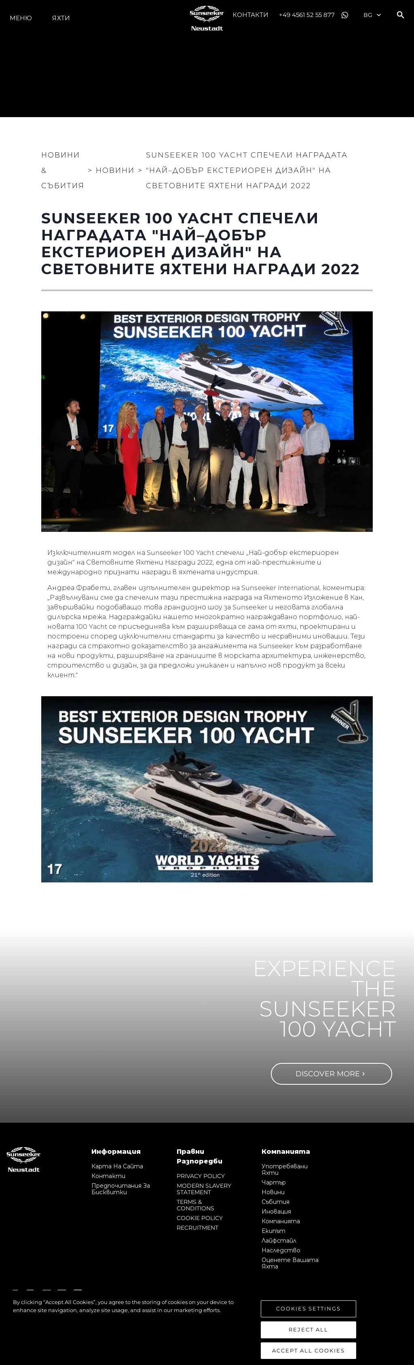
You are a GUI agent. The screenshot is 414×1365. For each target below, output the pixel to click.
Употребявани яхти (285, 1169)
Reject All (308, 1339)
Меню (21, 18)
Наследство (281, 1250)
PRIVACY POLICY (201, 1176)
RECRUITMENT (197, 1227)
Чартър (274, 1182)
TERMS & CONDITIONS (195, 1205)
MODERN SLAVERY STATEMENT (204, 1189)
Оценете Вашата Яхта (290, 1263)
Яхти (61, 18)
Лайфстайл (279, 1240)
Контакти (250, 15)
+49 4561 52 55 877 (307, 15)
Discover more (331, 1073)
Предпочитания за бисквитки (120, 1189)
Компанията (281, 1221)
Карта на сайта (117, 1166)
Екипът (273, 1231)
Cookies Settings (308, 1318)
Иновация (276, 1211)
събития (275, 1201)
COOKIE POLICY (200, 1218)
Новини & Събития (62, 170)
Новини (273, 1192)
